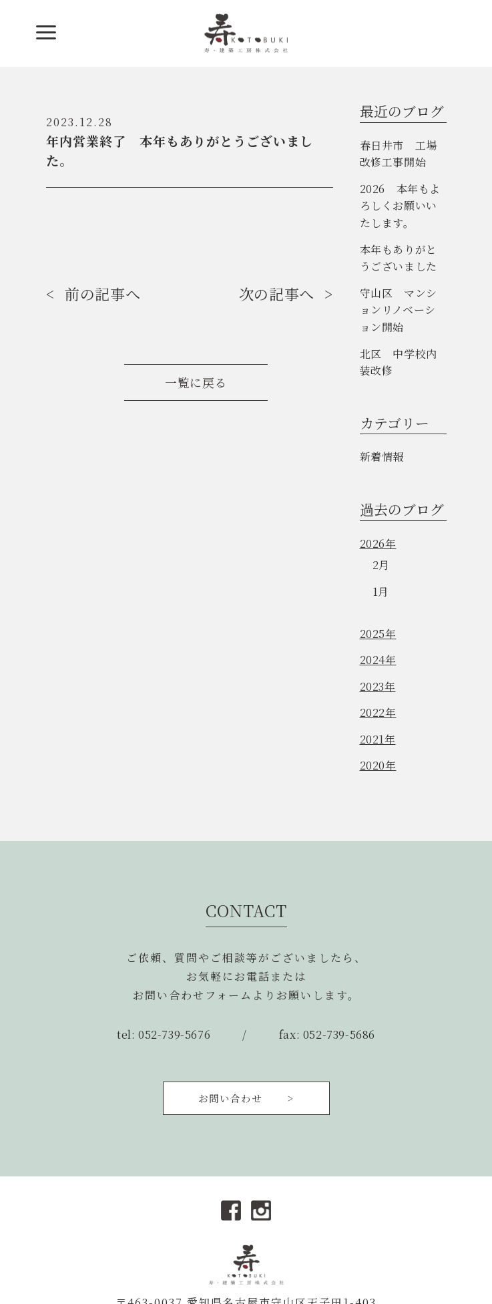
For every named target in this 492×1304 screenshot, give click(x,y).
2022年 (378, 712)
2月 (381, 565)
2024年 (378, 659)
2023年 (378, 686)
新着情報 (382, 456)
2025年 (378, 633)
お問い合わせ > (246, 1098)
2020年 (378, 765)
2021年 (378, 739)
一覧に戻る (196, 382)
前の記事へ (102, 293)
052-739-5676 (174, 1034)
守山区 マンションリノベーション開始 (398, 310)
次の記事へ (276, 293)
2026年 (378, 543)
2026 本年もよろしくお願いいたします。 (400, 205)
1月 (381, 591)
